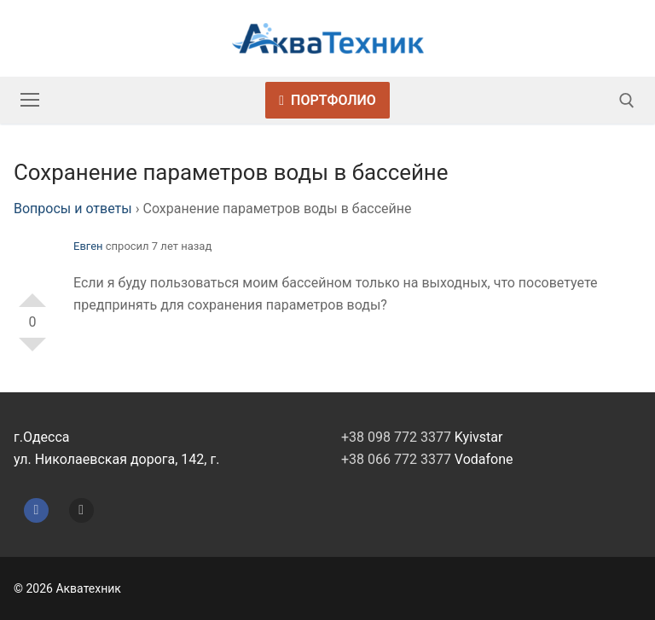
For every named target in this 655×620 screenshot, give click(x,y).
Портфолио (327, 100)
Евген (88, 246)
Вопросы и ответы (73, 208)
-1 (32, 351)
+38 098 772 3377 (396, 437)
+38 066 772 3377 (396, 459)
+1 (32, 293)
